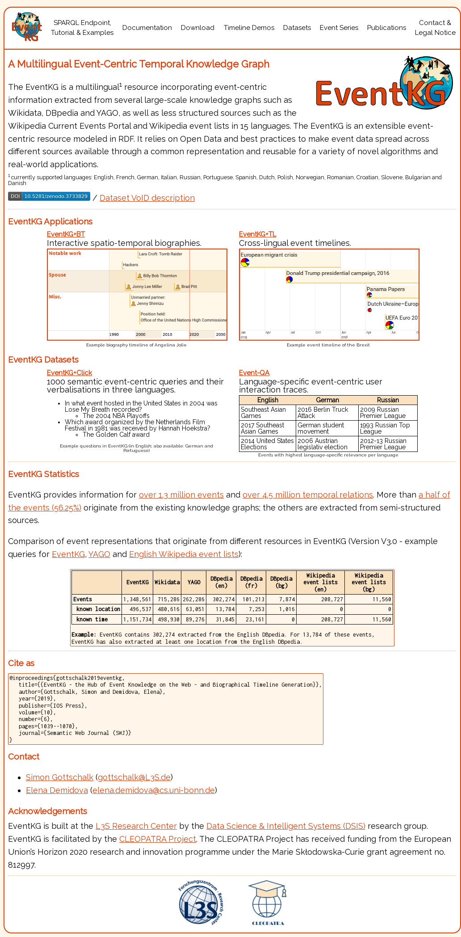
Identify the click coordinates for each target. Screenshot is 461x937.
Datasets (297, 28)
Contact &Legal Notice (435, 28)
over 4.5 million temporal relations (308, 494)
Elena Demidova (57, 790)
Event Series (339, 28)
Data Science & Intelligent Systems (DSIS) (285, 826)
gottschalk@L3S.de (134, 777)
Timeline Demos (249, 28)
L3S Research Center (136, 826)
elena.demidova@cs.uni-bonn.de (153, 790)
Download (197, 28)
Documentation (147, 28)
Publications (386, 28)
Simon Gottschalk (59, 777)
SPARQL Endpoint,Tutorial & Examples (82, 28)
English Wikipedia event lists (184, 554)
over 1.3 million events (181, 494)
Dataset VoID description (147, 198)
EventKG (68, 554)
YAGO (99, 554)
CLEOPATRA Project (157, 839)
